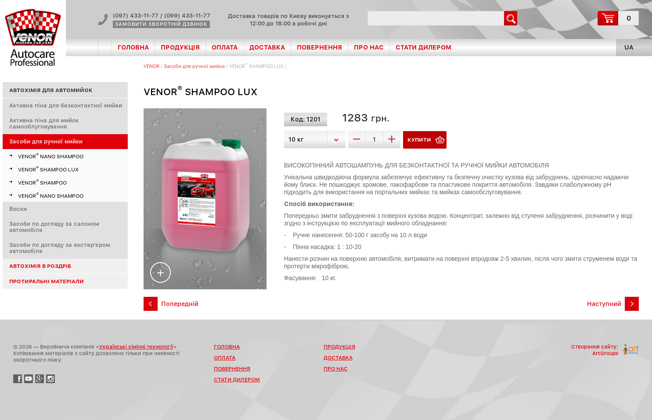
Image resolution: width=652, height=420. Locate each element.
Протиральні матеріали (46, 281)
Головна (133, 47)
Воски (18, 209)
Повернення (319, 47)
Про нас (369, 47)
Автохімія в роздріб (40, 266)
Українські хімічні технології (136, 347)
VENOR (151, 66)
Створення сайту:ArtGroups (594, 350)
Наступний (604, 303)
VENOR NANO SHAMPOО (50, 156)
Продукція (180, 47)
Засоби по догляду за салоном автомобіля (54, 227)
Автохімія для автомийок (51, 90)
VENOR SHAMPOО (42, 182)
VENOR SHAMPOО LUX (48, 169)
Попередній (179, 303)
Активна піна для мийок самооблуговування (44, 123)
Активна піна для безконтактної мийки (65, 105)
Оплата (225, 47)
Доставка (267, 47)
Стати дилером (423, 47)
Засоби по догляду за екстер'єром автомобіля (59, 248)
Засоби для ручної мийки (46, 141)
